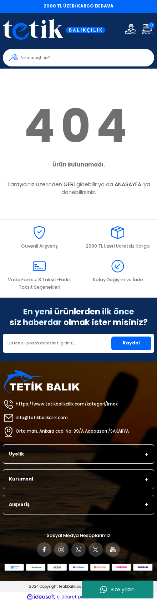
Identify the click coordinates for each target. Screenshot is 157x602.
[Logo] (59, 29)
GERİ (69, 184)
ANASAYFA (128, 184)
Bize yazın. (118, 589)
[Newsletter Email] (78, 343)
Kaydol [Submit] (131, 343)
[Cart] (147, 29)
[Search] (78, 57)
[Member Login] (130, 29)
